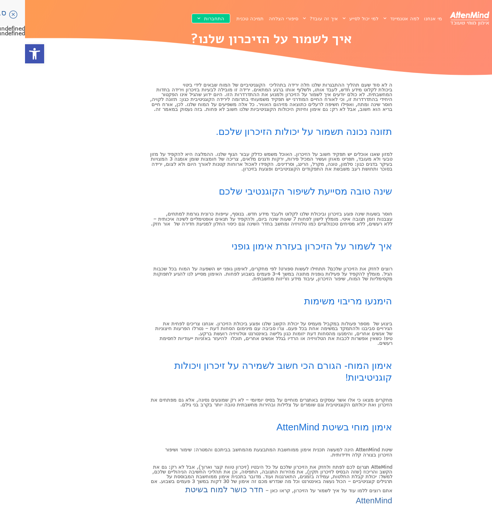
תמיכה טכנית (225, 18)
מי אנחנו (408, 18)
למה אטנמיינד (376, 18)
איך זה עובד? (295, 18)
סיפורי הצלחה (258, 18)
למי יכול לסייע (335, 18)
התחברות (185, 19)
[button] (9, 53)
